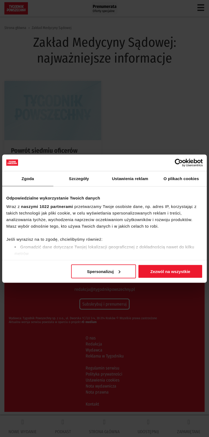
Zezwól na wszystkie (170, 271)
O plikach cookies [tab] (181, 178)
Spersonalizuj (103, 271)
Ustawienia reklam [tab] (130, 178)
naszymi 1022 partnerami (47, 206)
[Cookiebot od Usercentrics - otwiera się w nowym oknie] (179, 163)
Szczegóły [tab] (79, 178)
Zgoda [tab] (28, 178)
